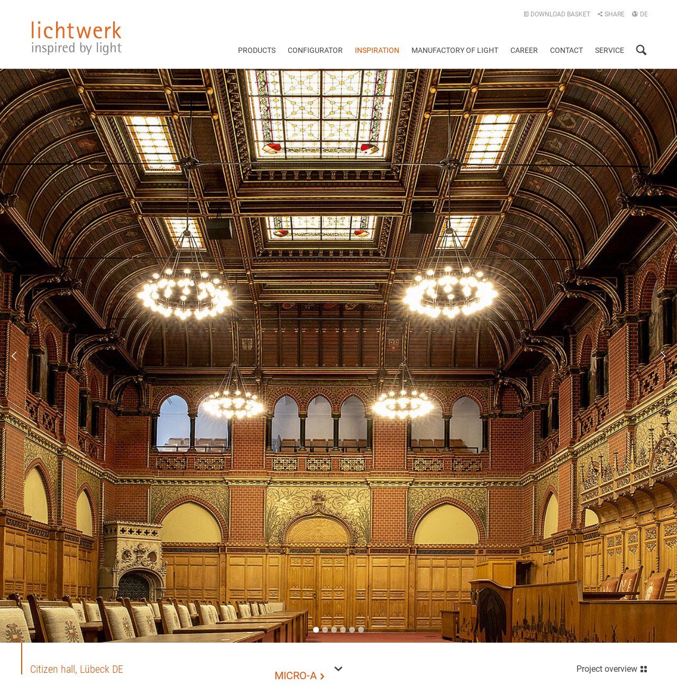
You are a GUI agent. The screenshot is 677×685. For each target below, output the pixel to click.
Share (611, 14)
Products (257, 50)
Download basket (557, 14)
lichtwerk (77, 38)
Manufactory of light (454, 50)
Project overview (612, 668)
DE (640, 14)
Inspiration (377, 50)
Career (524, 50)
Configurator (315, 50)
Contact (566, 50)
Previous (21, 356)
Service (609, 50)
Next (655, 356)
